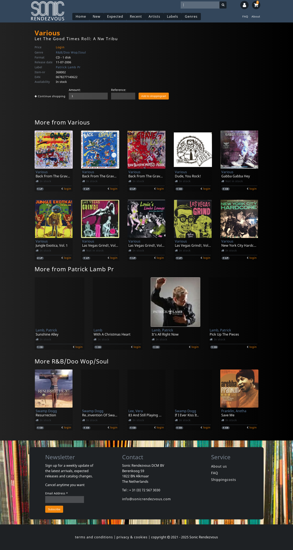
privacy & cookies (132, 537)
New (96, 16)
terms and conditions (94, 537)
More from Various (62, 122)
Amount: (75, 90)
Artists (154, 16)
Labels (172, 16)
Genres (191, 16)
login (67, 188)
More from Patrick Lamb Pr (74, 269)
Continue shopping (50, 96)
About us (219, 466)
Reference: (118, 90)
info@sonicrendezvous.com (146, 499)
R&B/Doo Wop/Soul (71, 52)
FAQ (245, 16)
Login (60, 47)
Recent (136, 16)
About (256, 16)
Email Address (56, 493)
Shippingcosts (223, 479)
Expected (115, 16)
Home (81, 16)
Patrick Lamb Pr (68, 67)
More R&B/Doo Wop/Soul (72, 361)
